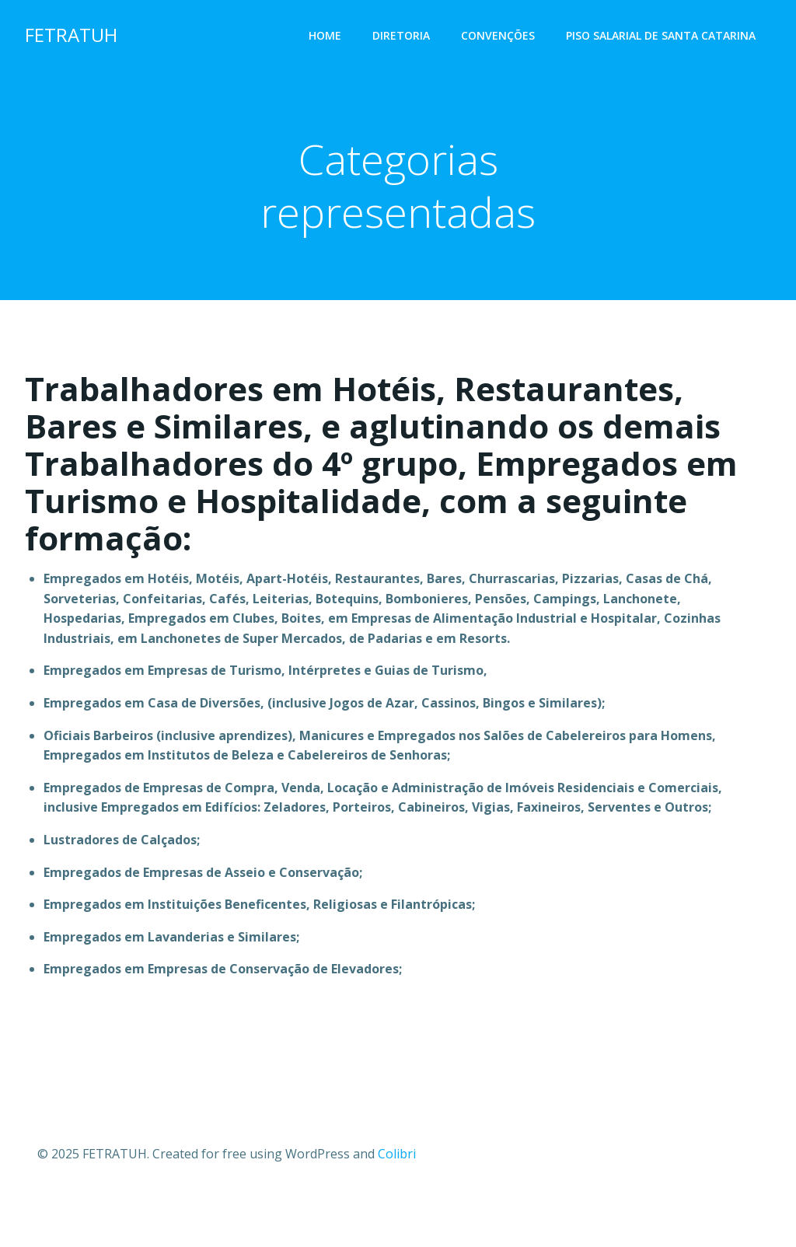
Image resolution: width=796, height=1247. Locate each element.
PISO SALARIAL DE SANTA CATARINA (661, 35)
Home (325, 35)
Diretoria (401, 35)
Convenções (498, 35)
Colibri (397, 1153)
